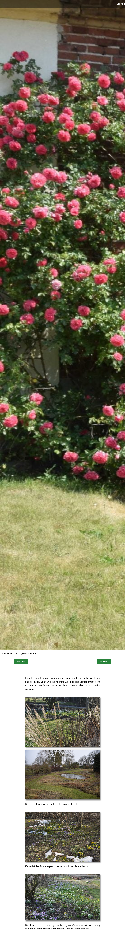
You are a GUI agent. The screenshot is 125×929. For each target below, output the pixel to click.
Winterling (94, 925)
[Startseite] (6, 653)
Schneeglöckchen (54, 925)
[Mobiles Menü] (118, 4)
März (33, 653)
